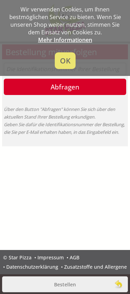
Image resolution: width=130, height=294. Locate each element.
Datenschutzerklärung (32, 266)
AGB (74, 257)
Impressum (50, 257)
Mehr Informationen (65, 40)
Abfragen (65, 87)
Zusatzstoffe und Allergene (95, 266)
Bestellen (65, 284)
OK (65, 61)
